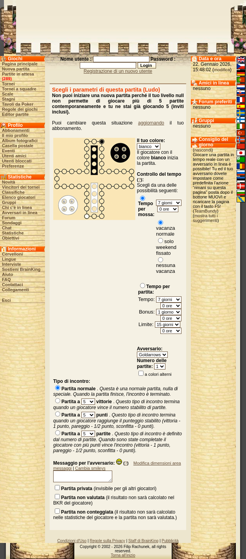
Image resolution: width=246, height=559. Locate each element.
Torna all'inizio (123, 555)
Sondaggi (12, 222)
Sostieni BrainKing (21, 269)
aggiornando (151, 123)
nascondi (203, 150)
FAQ (6, 279)
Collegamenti (15, 289)
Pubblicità (170, 541)
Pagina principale (20, 63)
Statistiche (13, 233)
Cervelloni (12, 254)
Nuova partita (15, 69)
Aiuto (7, 274)
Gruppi (9, 202)
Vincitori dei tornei (21, 187)
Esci (6, 300)
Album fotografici (20, 140)
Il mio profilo (15, 135)
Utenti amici (14, 155)
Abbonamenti (15, 130)
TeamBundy (205, 211)
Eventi (8, 150)
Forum (8, 217)
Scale (7, 94)
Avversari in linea (20, 212)
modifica (222, 69)
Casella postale (17, 145)
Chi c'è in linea (17, 207)
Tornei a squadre (19, 89)
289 (6, 78)
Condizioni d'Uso (71, 541)
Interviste (11, 264)
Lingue (9, 259)
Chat (6, 227)
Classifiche (13, 192)
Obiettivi (10, 238)
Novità (8, 182)
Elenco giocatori (19, 197)
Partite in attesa (18, 74)
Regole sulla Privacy (107, 541)
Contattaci (12, 284)
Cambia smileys (90, 468)
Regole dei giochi (20, 109)
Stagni (8, 99)
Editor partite (15, 114)
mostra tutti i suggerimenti (205, 218)
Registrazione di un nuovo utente (118, 71)
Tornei (8, 83)
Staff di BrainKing (143, 541)
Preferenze (13, 166)
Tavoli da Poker (18, 104)
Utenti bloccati (17, 161)
